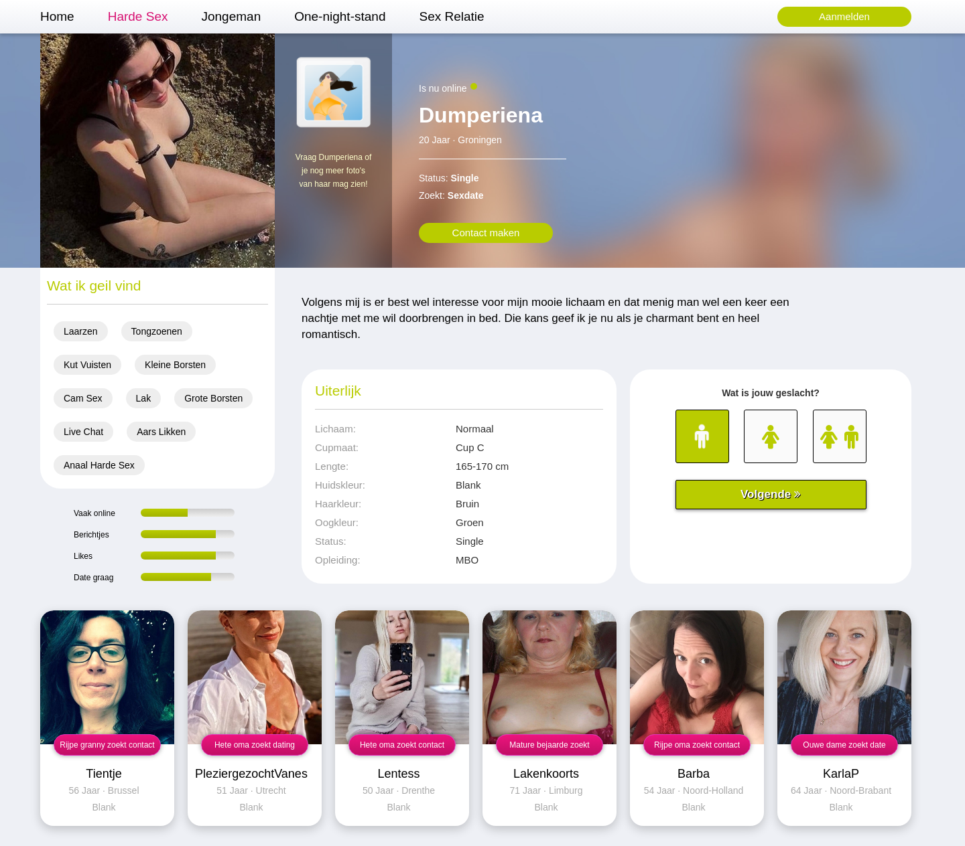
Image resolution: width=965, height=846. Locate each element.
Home (57, 16)
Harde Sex (138, 16)
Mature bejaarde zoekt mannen (549, 748)
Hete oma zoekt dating (254, 745)
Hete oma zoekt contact (402, 745)
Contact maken (486, 232)
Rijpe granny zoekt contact (107, 745)
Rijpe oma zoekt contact (697, 745)
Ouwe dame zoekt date (844, 745)
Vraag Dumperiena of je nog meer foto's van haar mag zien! (334, 171)
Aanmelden (844, 16)
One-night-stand (339, 16)
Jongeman (231, 16)
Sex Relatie (451, 16)
